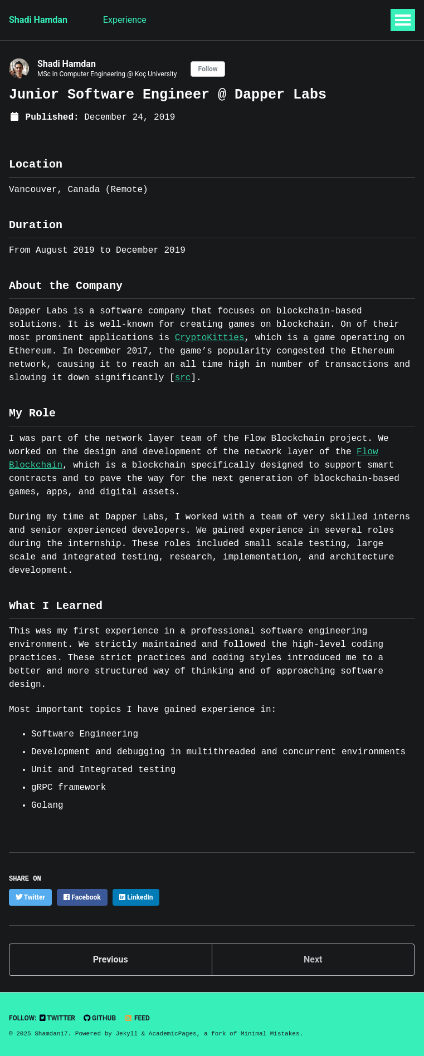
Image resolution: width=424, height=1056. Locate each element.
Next (313, 959)
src (183, 378)
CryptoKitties (210, 338)
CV (342, 19)
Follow (207, 69)
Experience (125, 19)
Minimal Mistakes (270, 1033)
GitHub (100, 1018)
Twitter (57, 1018)
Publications (243, 19)
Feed (137, 1018)
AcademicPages (173, 1033)
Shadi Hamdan (38, 19)
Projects (302, 19)
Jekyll (126, 1033)
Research (182, 19)
